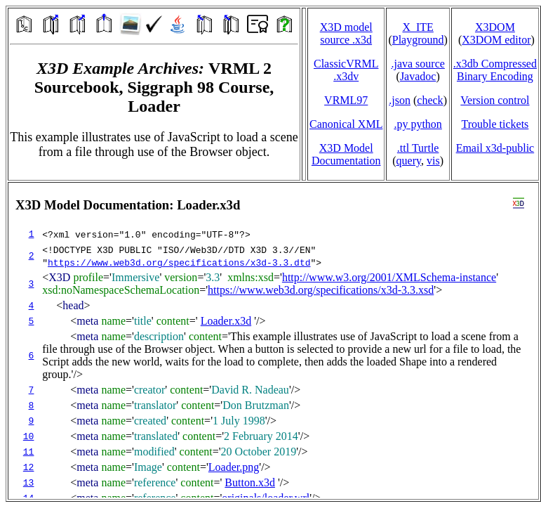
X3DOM (495, 27)
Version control (494, 100)
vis (433, 161)
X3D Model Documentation (346, 154)
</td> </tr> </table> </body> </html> (273, 341)
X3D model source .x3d (346, 33)
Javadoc (418, 76)
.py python (417, 124)
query (408, 161)
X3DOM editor (496, 40)
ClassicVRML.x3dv (346, 70)
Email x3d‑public (495, 148)
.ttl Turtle (418, 148)
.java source (417, 64)
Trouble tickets (494, 124)
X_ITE (417, 27)
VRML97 (346, 100)
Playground (418, 40)
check (430, 100)
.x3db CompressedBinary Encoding (495, 70)
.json (399, 100)
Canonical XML (345, 124)
